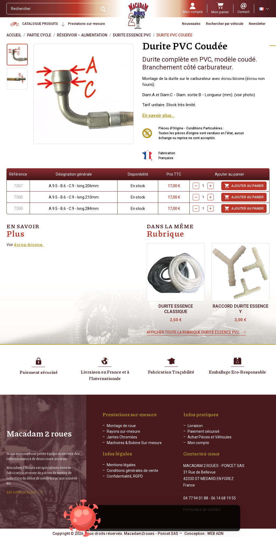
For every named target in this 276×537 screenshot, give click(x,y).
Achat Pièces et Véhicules (210, 437)
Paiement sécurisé (203, 431)
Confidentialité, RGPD (125, 480)
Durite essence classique (175, 309)
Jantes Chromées (122, 437)
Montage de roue (121, 426)
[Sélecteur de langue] (264, 8)
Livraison (195, 426)
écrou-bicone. (29, 244)
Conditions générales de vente (132, 475)
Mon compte (198, 443)
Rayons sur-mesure (123, 431)
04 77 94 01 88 (195, 497)
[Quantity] (203, 186)
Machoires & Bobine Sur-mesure (134, 443)
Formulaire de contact (201, 509)
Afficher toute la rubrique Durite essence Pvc (193, 332)
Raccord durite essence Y (240, 309)
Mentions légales (121, 469)
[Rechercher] (52, 8)
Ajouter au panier (244, 186)
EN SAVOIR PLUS (21, 491)
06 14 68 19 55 (223, 497)
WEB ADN (215, 533)
